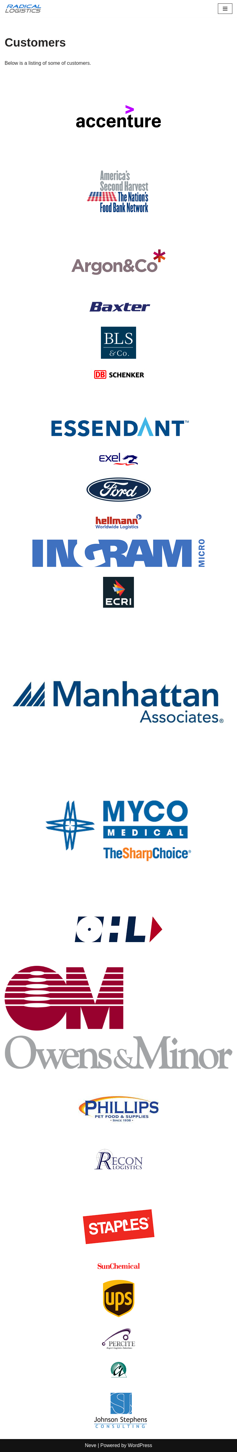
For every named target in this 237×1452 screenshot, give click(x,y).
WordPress (140, 1445)
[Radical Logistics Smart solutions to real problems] (23, 8)
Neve (90, 1445)
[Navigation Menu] (225, 8)
